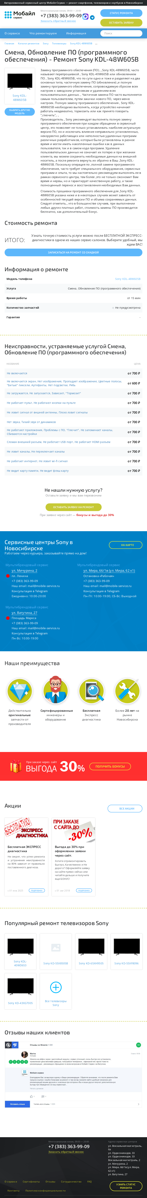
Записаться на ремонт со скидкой (73, 252)
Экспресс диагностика (91, 715)
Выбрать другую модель (19, 112)
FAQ (89, 1181)
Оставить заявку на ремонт (73, 507)
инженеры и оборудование (57, 715)
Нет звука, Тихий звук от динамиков (31, 422)
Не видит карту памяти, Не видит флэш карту (38, 470)
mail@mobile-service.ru (44, 586)
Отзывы (50, 1181)
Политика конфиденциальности (45, 1190)
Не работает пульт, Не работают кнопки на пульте (41, 403)
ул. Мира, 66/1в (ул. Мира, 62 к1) (109, 570)
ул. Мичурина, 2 (24, 570)
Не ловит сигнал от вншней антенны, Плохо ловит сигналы (47, 412)
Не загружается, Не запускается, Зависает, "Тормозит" (44, 393)
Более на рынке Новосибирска (127, 715)
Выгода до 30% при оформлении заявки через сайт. (70, 851)
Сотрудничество (71, 1181)
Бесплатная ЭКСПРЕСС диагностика (24, 849)
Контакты (13, 1190)
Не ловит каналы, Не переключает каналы (36, 451)
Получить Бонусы (110, 766)
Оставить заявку (121, 22)
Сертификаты (31, 1181)
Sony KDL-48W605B (127, 279)
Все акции (123, 808)
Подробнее (37, 890)
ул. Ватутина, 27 (24, 612)
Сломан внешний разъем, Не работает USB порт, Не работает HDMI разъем (58, 442)
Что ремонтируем (43, 33)
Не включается (17, 373)
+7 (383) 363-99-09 (61, 15)
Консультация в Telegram (30, 591)
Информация (76, 33)
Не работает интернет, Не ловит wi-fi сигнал (37, 461)
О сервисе (12, 33)
